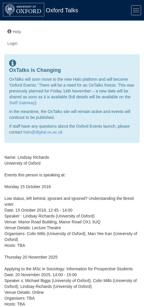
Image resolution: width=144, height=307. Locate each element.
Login (12, 43)
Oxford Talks (62, 10)
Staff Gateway (22, 102)
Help (14, 31)
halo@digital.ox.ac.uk (42, 132)
